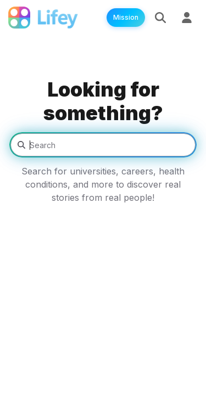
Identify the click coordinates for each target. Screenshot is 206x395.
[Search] (160, 18)
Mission (125, 17)
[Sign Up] (187, 18)
